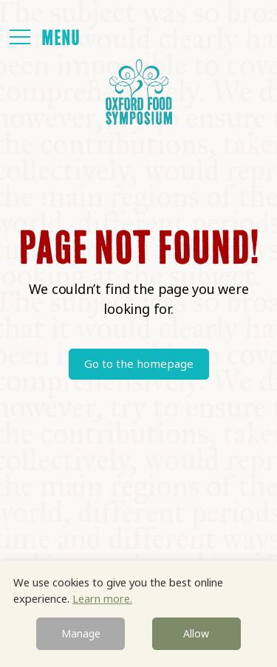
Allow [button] (196, 633)
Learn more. (102, 598)
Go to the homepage (139, 363)
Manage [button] (80, 633)
